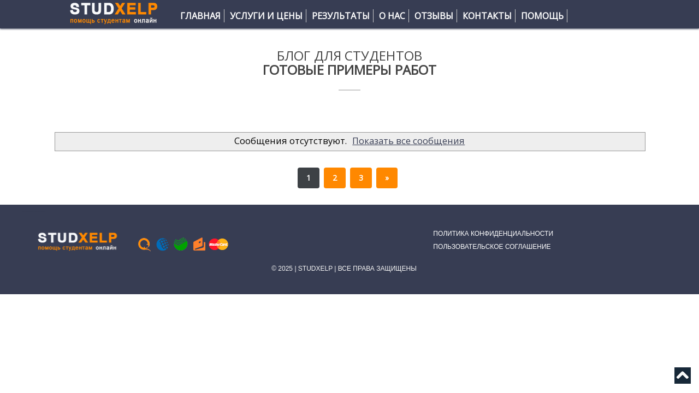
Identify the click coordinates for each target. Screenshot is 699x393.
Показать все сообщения (408, 140)
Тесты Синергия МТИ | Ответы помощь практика (31, 211)
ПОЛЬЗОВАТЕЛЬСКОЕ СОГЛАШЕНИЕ (491, 247)
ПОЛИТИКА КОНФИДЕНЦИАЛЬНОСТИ (493, 233)
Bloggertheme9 (43, 211)
